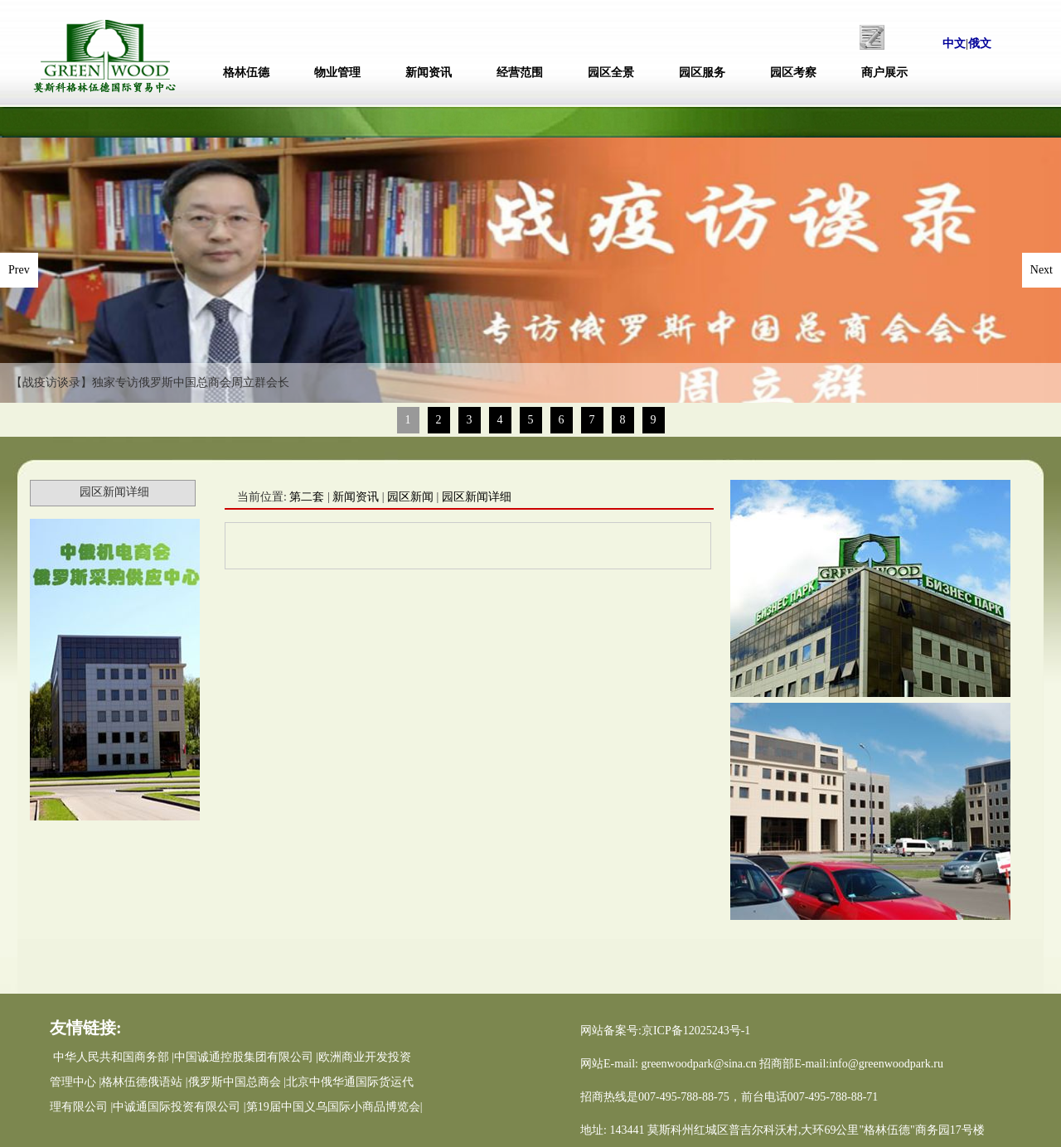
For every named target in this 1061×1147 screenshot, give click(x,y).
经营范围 (520, 72)
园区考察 (793, 72)
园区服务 (702, 72)
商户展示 (884, 72)
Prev (19, 270)
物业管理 (337, 72)
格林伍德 (246, 72)
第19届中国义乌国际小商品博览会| (334, 1107)
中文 (954, 43)
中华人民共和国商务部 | (113, 1057)
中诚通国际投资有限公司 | (179, 1107)
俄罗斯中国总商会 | (237, 1082)
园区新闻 (410, 497)
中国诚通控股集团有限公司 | (246, 1057)
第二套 (306, 497)
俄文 (979, 43)
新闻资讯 (428, 72)
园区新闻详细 (476, 497)
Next (1041, 270)
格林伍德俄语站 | (144, 1082)
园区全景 (611, 72)
